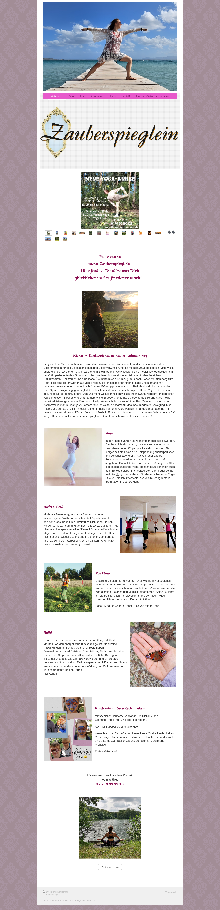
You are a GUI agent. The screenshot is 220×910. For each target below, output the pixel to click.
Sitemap (64, 892)
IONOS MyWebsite (79, 900)
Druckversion (51, 892)
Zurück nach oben (110, 867)
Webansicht (171, 892)
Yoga (119, 474)
